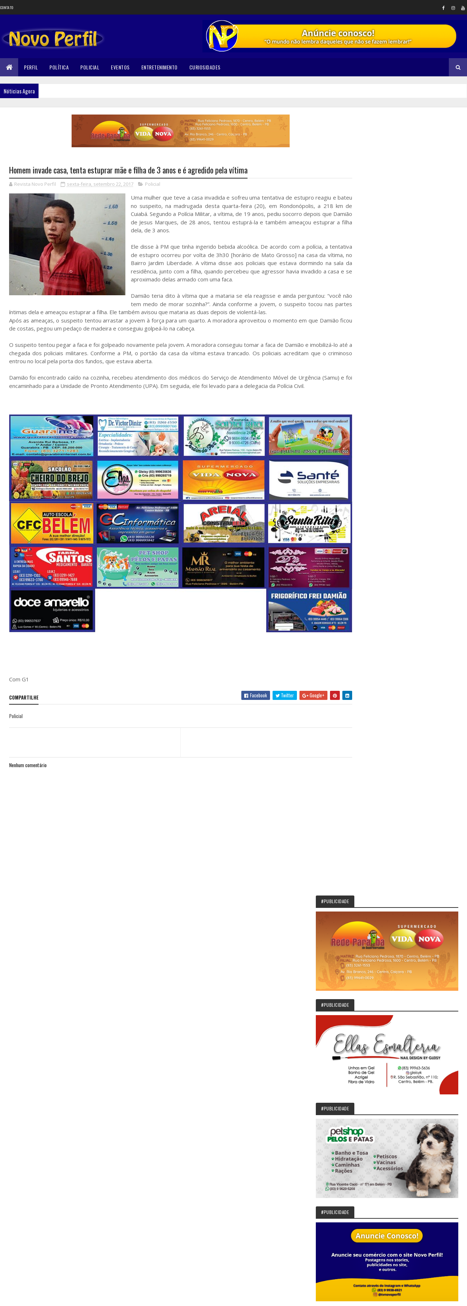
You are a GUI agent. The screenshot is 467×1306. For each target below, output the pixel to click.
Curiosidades (205, 67)
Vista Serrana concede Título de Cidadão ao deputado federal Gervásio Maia (421, 985)
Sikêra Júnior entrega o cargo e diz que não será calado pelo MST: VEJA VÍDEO (422, 832)
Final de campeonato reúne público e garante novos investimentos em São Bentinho (420, 1125)
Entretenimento (159, 67)
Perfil (31, 67)
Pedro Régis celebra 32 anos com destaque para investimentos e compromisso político (422, 1091)
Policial (89, 67)
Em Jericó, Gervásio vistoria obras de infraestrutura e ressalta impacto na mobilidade (420, 951)
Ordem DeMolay (403, 1150)
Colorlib (36, 1296)
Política (59, 67)
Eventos (120, 67)
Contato (6, 7)
